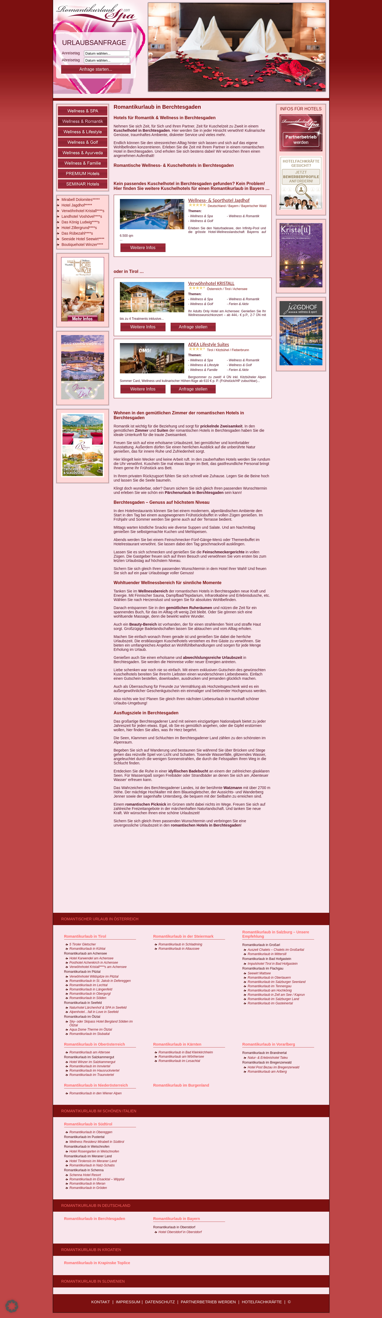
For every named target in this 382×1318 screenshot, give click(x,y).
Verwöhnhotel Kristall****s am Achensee (98, 967)
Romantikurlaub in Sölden (87, 998)
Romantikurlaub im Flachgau (262, 968)
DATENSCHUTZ (160, 1302)
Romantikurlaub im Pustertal (84, 1137)
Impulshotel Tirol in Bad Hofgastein (272, 964)
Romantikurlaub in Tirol (85, 936)
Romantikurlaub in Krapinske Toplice (97, 1263)
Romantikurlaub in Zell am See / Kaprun (276, 995)
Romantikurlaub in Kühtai (87, 949)
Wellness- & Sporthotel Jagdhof (219, 200)
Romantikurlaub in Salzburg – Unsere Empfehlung (275, 934)
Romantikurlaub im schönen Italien (98, 1111)
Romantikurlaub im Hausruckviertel (94, 1070)
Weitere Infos (143, 247)
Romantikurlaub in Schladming (180, 944)
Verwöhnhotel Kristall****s (83, 211)
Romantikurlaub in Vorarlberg (268, 1044)
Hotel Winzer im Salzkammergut (92, 1062)
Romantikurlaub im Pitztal (82, 972)
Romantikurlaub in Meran (87, 1183)
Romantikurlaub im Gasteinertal (270, 1003)
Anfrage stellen (193, 327)
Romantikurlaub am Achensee (85, 953)
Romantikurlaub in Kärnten (177, 1044)
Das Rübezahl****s (77, 233)
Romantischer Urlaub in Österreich (99, 919)
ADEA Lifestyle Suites (208, 344)
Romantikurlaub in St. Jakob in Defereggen (100, 981)
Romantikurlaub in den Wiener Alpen (95, 1093)
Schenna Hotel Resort (85, 1175)
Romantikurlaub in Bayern (176, 1218)
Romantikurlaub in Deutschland (95, 1205)
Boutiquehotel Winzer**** (82, 244)
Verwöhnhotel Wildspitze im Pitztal (94, 976)
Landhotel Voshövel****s (82, 216)
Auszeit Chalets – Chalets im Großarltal (276, 950)
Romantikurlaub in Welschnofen (86, 1146)
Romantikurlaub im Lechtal (88, 985)
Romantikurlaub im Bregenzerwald (266, 1062)
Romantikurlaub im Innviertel (89, 1066)
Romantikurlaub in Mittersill (267, 954)
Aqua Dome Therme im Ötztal (90, 1029)
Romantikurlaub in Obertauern (269, 977)
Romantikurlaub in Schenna (84, 1170)
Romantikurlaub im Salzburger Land (273, 999)
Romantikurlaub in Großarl (261, 945)
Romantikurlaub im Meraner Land (88, 1156)
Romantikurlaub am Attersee (89, 1052)
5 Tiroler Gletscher (82, 944)
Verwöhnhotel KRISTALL (211, 283)
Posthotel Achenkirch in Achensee (93, 962)
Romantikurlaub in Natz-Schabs (92, 1165)
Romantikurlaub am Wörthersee (181, 1056)
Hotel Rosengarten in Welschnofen (94, 1151)
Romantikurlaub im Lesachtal (179, 1061)
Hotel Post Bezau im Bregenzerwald (273, 1067)
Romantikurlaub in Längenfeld (90, 989)
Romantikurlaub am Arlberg (267, 1071)
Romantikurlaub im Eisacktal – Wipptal (96, 1179)
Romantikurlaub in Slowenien (92, 1281)
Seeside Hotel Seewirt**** (83, 239)
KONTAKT (100, 1302)
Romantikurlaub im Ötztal (82, 1017)
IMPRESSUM (128, 1302)
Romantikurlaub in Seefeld (83, 1003)
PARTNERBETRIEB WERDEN (208, 1302)
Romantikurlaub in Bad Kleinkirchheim (186, 1052)
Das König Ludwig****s (81, 222)
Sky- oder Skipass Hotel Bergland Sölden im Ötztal (101, 1023)
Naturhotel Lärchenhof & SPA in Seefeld (98, 1007)
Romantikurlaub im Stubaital (89, 1034)
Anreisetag (72, 53)
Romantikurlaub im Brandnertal (264, 1053)
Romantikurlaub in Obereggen (90, 1132)
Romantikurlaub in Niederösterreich (96, 1085)
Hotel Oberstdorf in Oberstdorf (180, 1232)
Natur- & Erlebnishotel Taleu (268, 1058)
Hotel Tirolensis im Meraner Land (93, 1161)
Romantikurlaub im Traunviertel (91, 1075)
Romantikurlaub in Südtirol (88, 1124)
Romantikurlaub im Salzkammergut (89, 1057)
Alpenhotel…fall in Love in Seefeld (94, 1012)
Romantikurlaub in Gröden (88, 1188)
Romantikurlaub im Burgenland (181, 1085)
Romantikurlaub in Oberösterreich (94, 1044)
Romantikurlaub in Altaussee (179, 949)
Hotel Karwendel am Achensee (91, 958)
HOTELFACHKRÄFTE (262, 1302)
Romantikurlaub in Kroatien (91, 1250)
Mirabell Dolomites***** (81, 199)
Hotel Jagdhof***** (77, 205)
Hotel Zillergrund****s (79, 228)
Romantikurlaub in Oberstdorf (174, 1227)
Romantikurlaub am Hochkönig (270, 990)
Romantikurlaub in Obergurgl (90, 994)
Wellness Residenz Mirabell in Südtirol (96, 1142)
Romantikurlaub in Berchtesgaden (94, 1218)
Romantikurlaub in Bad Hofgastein (266, 959)
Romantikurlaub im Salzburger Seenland (276, 982)
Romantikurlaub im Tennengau (269, 986)
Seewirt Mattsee (259, 973)
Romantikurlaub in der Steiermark (183, 936)
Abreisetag (72, 60)
